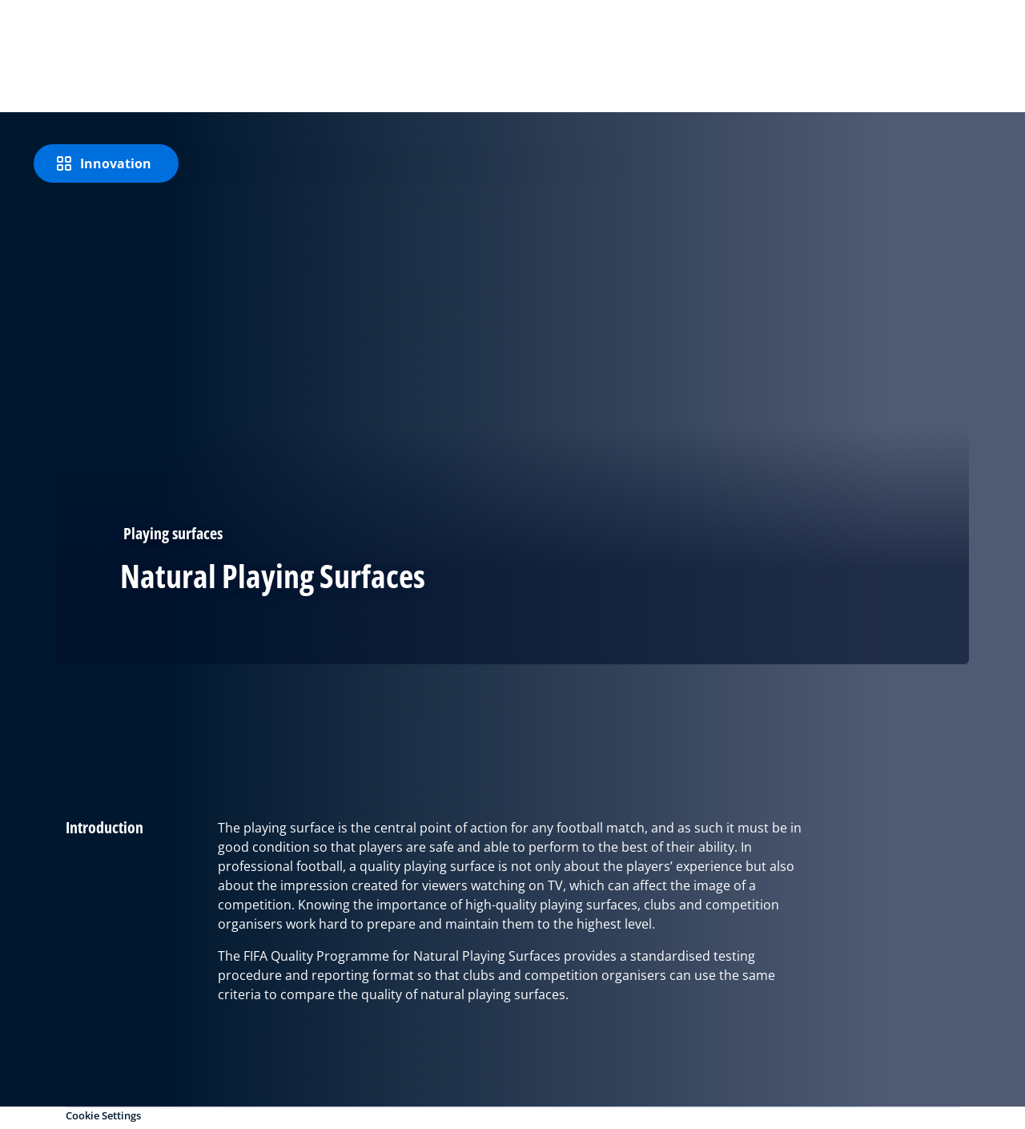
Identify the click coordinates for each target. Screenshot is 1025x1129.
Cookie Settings (103, 1115)
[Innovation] (106, 163)
